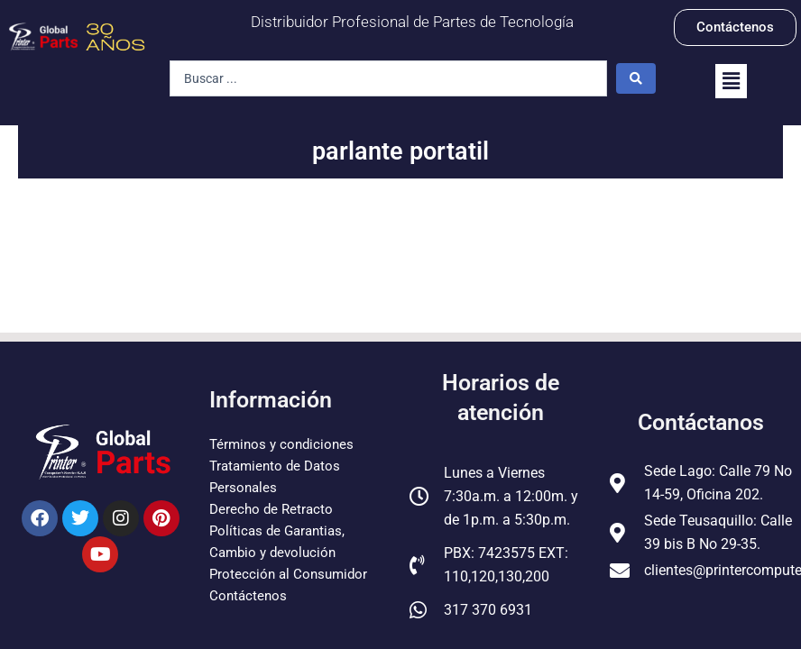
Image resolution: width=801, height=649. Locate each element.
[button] (731, 81)
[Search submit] (636, 78)
